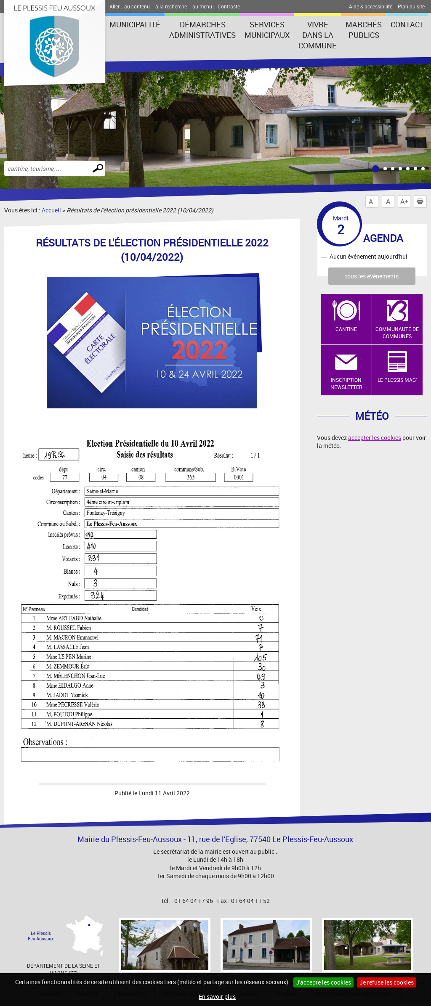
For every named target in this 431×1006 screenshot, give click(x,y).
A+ (404, 201)
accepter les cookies (374, 438)
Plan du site (411, 6)
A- (372, 201)
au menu (202, 6)
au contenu (137, 6)
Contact (407, 24)
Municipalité (134, 24)
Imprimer (422, 201)
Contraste (229, 6)
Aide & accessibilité (370, 6)
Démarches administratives (202, 29)
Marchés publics (364, 29)
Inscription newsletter (346, 383)
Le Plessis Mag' (397, 379)
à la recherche (171, 6)
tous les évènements (372, 276)
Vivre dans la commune (317, 34)
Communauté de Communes (397, 332)
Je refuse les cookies (386, 982)
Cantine (346, 329)
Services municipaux (267, 29)
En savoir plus (217, 997)
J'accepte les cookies (323, 982)
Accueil (51, 210)
